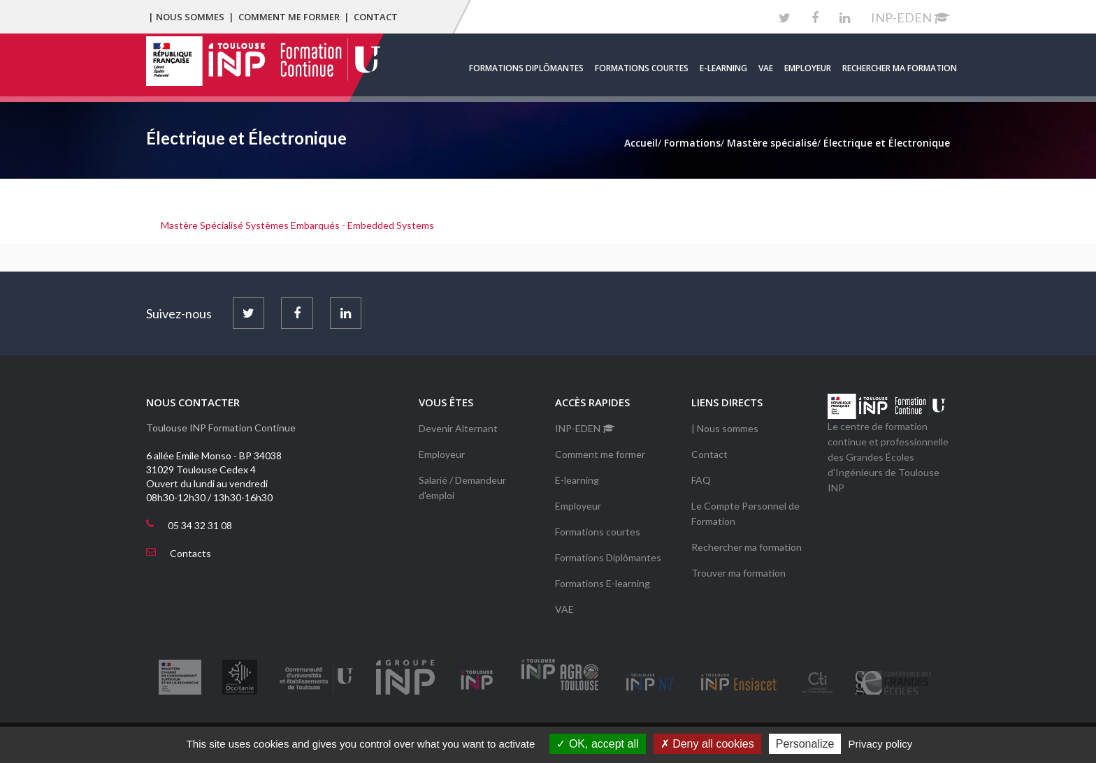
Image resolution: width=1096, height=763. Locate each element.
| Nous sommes (186, 16)
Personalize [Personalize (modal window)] (805, 744)
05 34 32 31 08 (200, 525)
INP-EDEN (910, 17)
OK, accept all (597, 744)
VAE (765, 68)
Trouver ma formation (738, 573)
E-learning (723, 68)
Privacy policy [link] (881, 744)
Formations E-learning (602, 583)
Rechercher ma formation (899, 68)
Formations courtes (641, 68)
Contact (376, 16)
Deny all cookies (707, 744)
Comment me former (289, 16)
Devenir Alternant (458, 428)
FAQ (701, 480)
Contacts (190, 553)
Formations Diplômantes (526, 68)
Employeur (807, 68)
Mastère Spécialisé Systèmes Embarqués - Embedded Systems (297, 225)
